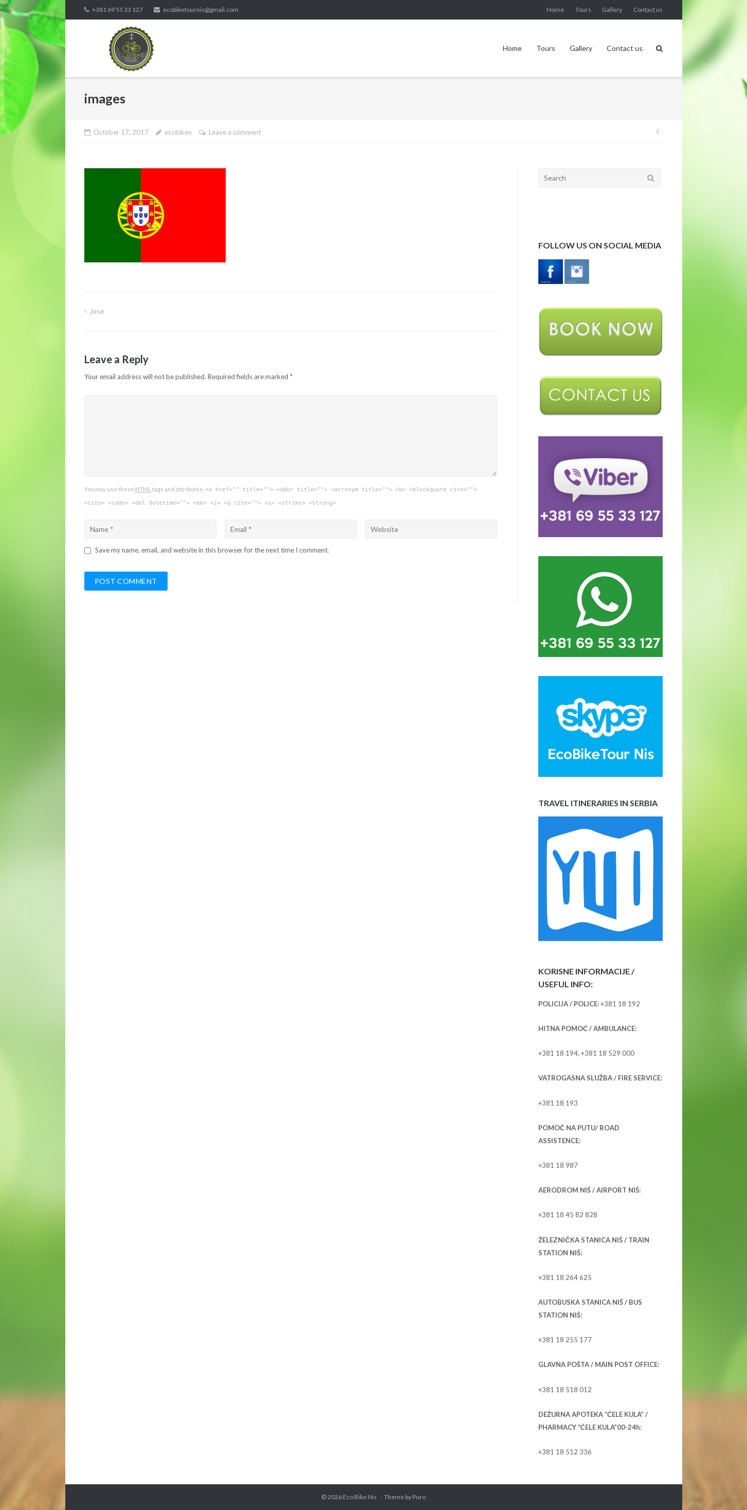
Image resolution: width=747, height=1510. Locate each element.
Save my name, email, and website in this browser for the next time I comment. (212, 550)
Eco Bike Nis (360, 1497)
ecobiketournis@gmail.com (201, 9)
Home (555, 9)
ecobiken (178, 132)
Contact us (648, 9)
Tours (583, 9)
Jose (96, 311)
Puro (419, 1497)
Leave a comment (235, 132)
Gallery (612, 9)
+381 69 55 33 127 (117, 9)
